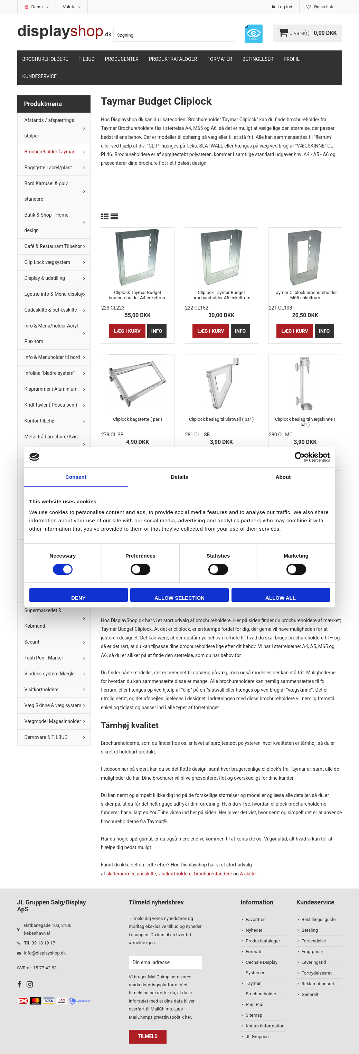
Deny (78, 598)
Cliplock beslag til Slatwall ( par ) (221, 419)
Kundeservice (39, 76)
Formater (219, 59)
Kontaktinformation (265, 1025)
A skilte (248, 873)
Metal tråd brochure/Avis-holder (52, 444)
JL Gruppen (257, 1036)
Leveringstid (314, 962)
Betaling (310, 930)
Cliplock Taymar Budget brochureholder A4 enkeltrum (137, 295)
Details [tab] (179, 477)
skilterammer (120, 873)
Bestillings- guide (319, 919)
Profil (292, 59)
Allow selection (179, 598)
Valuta (72, 6)
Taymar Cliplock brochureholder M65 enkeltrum (305, 295)
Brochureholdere (45, 59)
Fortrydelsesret (317, 973)
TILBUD (86, 59)
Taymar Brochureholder (261, 988)
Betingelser (258, 59)
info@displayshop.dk (45, 953)
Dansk (40, 6)
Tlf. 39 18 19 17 (39, 943)
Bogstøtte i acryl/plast (48, 167)
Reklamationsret (318, 983)
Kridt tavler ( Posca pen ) (51, 405)
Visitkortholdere (42, 689)
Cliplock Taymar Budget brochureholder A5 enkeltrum (221, 295)
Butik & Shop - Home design (47, 222)
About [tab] (283, 477)
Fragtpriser (312, 951)
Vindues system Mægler (50, 673)
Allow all (280, 598)
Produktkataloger (173, 59)
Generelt (310, 994)
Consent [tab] (75, 477)
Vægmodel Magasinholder (53, 721)
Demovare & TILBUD (46, 737)
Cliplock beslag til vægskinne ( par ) (305, 422)
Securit (32, 642)
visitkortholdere (175, 873)
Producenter (122, 59)
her (188, 1017)
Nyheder (254, 930)
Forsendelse (314, 940)
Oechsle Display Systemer (261, 967)
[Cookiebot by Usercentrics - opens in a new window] (300, 457)
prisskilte (146, 873)
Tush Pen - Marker (44, 658)
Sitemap (254, 1015)
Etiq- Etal (254, 1004)
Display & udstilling (45, 278)
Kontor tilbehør (40, 421)
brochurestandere (213, 873)
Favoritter (255, 919)
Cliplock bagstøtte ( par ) (137, 419)
